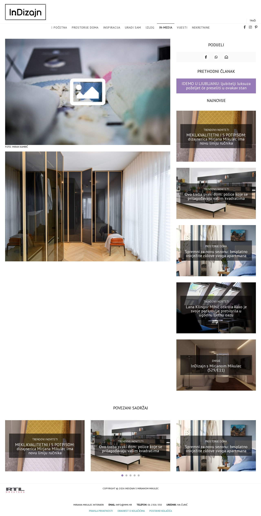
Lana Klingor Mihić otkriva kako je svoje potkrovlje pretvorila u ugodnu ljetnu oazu (216, 310)
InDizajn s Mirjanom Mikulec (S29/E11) (216, 367)
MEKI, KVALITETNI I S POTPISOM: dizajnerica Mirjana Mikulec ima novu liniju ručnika (216, 138)
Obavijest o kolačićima (131, 510)
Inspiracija (111, 28)
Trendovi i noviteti (216, 129)
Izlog (150, 28)
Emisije (216, 360)
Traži (253, 20)
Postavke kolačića (160, 510)
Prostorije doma (85, 28)
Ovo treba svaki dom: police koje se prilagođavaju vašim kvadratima (216, 196)
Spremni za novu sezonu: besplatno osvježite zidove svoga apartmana (216, 253)
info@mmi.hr (124, 504)
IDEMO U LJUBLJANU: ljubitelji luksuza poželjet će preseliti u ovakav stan (216, 85)
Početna (60, 28)
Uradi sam (133, 28)
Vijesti (182, 28)
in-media (165, 28)
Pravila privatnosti (101, 510)
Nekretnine (201, 28)
